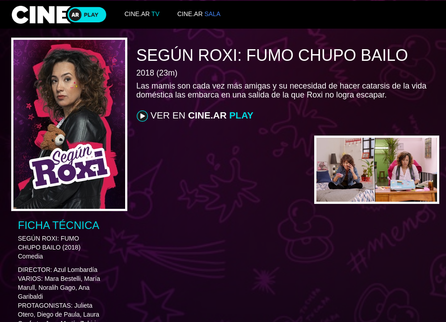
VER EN (195, 116)
